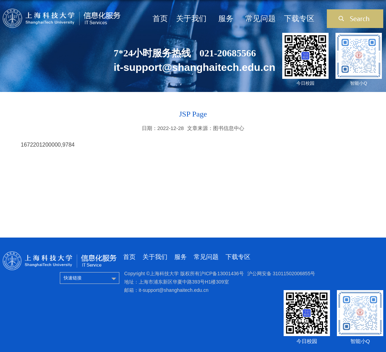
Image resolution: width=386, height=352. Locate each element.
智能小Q (358, 83)
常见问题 (260, 18)
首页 (160, 18)
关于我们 (191, 18)
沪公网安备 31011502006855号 (281, 273)
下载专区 (299, 18)
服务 (225, 18)
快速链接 (73, 277)
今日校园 (305, 83)
